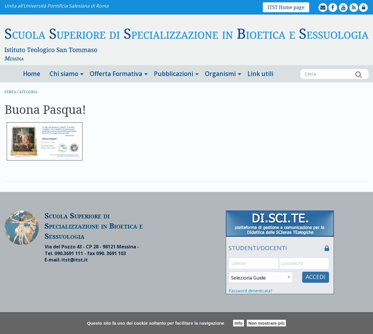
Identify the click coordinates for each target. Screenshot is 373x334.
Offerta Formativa (116, 74)
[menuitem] (31, 74)
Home (31, 74)
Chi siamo (64, 74)
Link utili (260, 74)
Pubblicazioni (173, 74)
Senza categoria (20, 91)
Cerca (358, 74)
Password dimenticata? (250, 291)
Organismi (220, 74)
